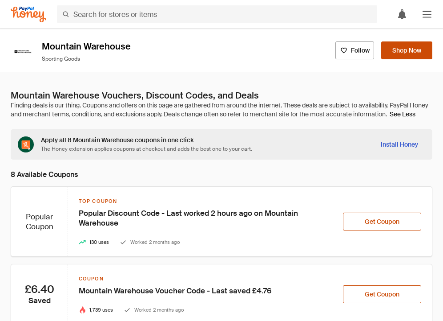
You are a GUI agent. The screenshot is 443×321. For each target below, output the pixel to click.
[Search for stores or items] (217, 14)
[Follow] (354, 50)
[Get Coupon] (382, 221)
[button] (427, 14)
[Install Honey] (399, 144)
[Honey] (28, 14)
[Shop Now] (406, 50)
